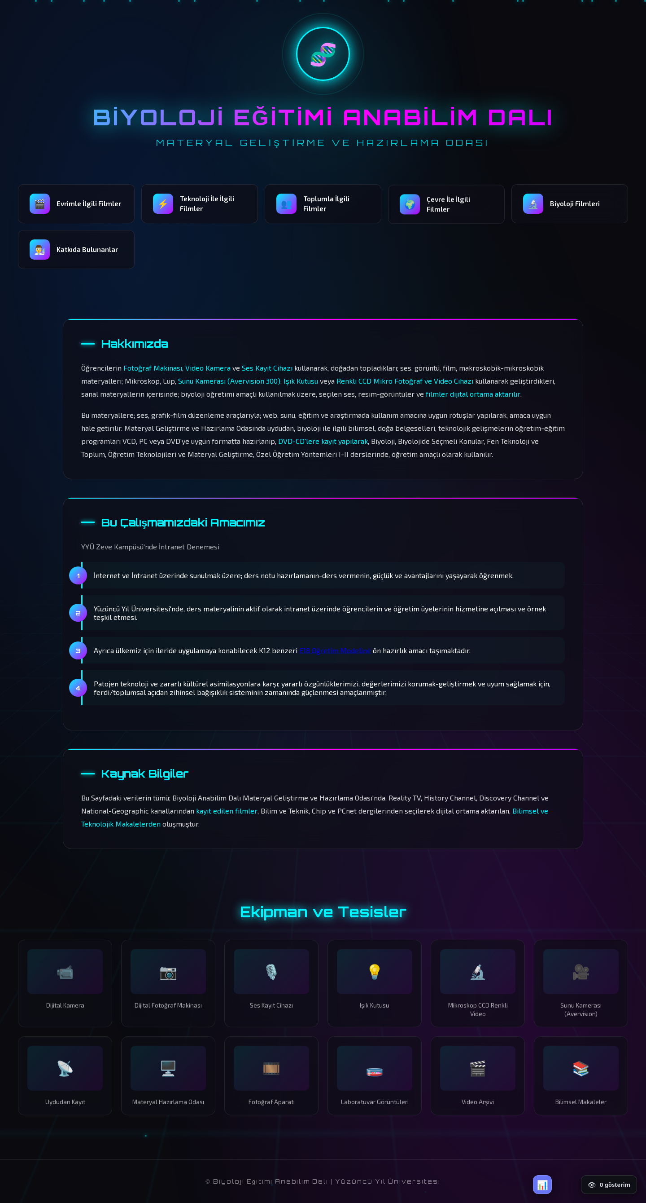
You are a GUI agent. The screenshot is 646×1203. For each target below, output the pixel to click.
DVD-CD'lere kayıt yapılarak (323, 441)
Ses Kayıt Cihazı (267, 367)
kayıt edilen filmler (227, 810)
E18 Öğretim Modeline (335, 650)
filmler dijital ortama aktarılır (473, 393)
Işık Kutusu (301, 380)
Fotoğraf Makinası (152, 367)
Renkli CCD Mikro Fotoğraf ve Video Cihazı (404, 380)
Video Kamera (208, 367)
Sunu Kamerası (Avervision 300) (229, 380)
